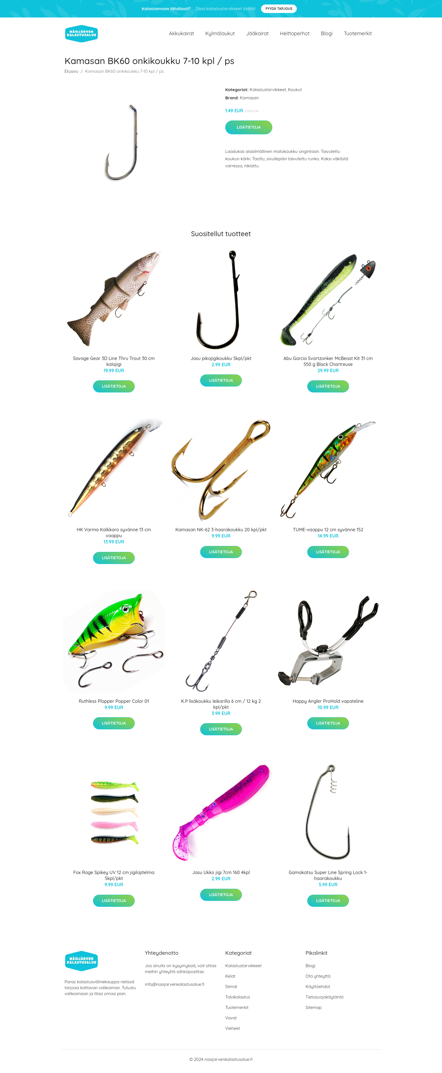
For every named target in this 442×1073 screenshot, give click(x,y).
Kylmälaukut (220, 35)
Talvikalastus (237, 1001)
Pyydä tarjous (279, 8)
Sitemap (314, 1011)
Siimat (231, 990)
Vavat (231, 1021)
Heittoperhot (295, 35)
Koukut (295, 93)
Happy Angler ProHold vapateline (328, 705)
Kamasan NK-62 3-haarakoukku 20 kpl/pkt (220, 533)
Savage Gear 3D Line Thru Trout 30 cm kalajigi (113, 365)
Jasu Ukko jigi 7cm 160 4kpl (221, 876)
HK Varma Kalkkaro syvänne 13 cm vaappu (114, 536)
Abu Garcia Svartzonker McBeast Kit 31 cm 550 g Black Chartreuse (328, 365)
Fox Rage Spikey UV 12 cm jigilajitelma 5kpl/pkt (113, 879)
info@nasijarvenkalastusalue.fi (174, 988)
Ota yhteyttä (318, 980)
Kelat (230, 980)
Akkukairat (181, 35)
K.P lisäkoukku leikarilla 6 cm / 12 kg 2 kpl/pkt (221, 708)
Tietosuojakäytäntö (325, 1001)
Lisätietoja (249, 131)
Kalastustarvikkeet (268, 93)
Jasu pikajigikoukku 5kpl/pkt (221, 362)
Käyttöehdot (318, 990)
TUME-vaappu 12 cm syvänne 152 (328, 533)
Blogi (327, 35)
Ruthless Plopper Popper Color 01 (114, 705)
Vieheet (232, 1032)
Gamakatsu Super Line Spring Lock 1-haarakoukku (328, 879)
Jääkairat (257, 35)
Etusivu (71, 75)
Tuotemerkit (358, 35)
